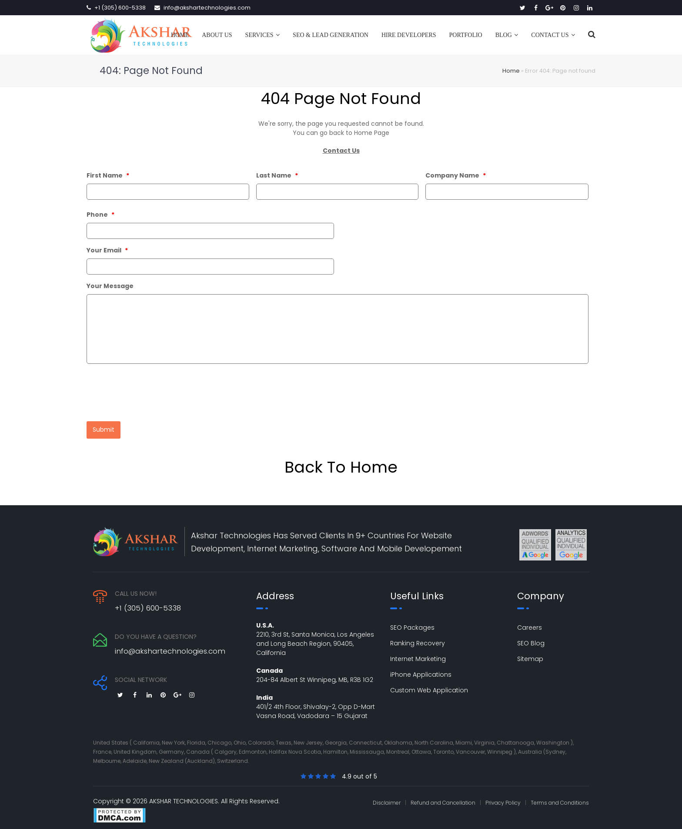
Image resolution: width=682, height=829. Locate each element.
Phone (100, 214)
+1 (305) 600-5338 (120, 7)
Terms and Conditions (560, 797)
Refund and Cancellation (443, 797)
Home (511, 70)
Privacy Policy (503, 797)
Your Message (110, 286)
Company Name (455, 175)
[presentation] (153, 390)
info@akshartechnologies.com (207, 7)
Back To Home (341, 462)
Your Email (107, 250)
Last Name (277, 175)
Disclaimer (387, 797)
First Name (108, 175)
